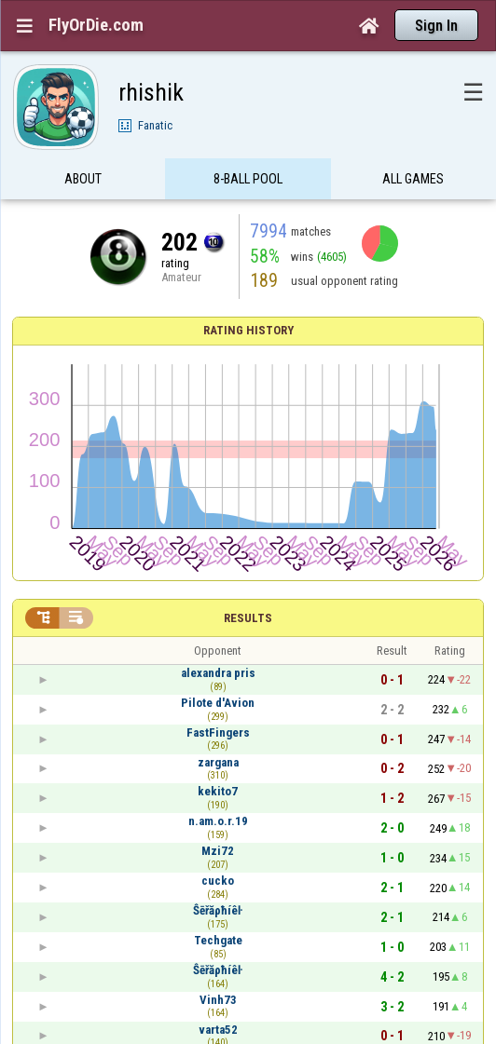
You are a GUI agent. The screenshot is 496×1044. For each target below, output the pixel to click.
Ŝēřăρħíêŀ (217, 910)
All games (413, 179)
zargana (218, 762)
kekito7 (218, 791)
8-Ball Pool (248, 179)
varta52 (218, 1030)
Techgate (218, 940)
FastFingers (218, 732)
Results (248, 618)
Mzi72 (217, 851)
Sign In (436, 25)
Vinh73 (218, 1000)
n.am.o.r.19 (218, 821)
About (83, 179)
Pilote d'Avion (218, 703)
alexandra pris (218, 673)
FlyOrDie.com (96, 25)
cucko (217, 881)
